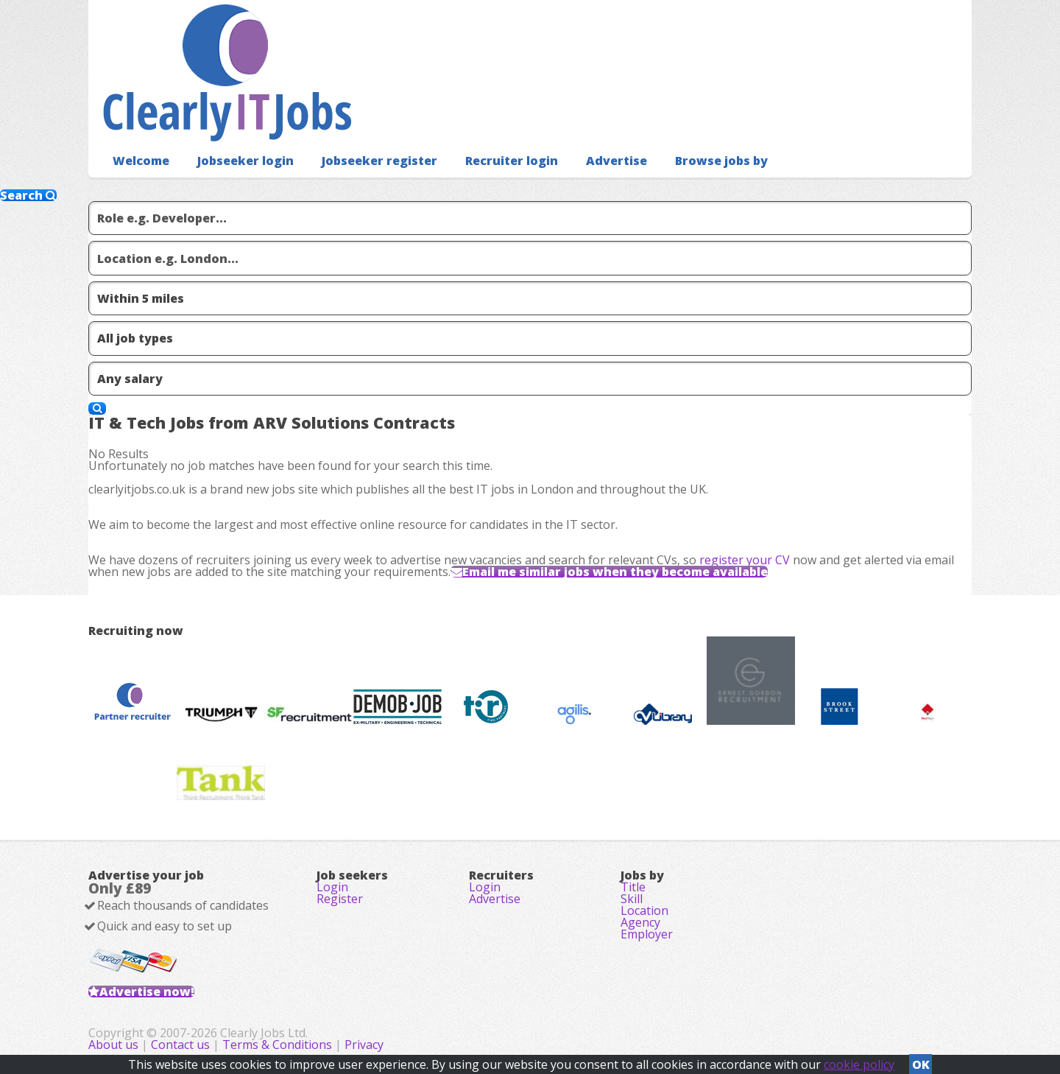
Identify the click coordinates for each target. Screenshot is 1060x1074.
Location (644, 910)
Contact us (182, 1044)
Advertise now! (146, 991)
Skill (632, 899)
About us (114, 1044)
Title (633, 887)
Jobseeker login (245, 160)
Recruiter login (511, 160)
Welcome (141, 160)
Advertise (616, 160)
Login (332, 887)
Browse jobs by (721, 160)
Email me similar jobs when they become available (615, 572)
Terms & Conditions (277, 1044)
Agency (640, 922)
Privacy (364, 1044)
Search (28, 195)
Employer (647, 934)
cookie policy (859, 1064)
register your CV (744, 560)
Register (340, 899)
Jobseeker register (379, 160)
